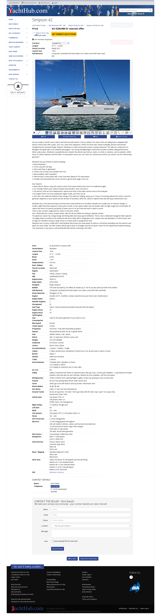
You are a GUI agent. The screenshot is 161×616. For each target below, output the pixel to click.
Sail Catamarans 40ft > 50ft (57, 25)
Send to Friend (121, 137)
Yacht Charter (14, 47)
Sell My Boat (14, 3)
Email (46, 515)
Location (44, 526)
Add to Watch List (69, 137)
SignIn (55, 3)
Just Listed (14, 580)
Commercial (13, 38)
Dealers (84, 572)
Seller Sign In (144, 608)
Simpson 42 (95, 25)
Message (44, 531)
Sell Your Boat (14, 33)
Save (46, 541)
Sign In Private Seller (89, 589)
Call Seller (121, 37)
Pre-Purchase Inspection (42, 39)
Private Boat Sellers (88, 587)
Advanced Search (135, 13)
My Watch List (15, 589)
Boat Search (13, 24)
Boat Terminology (52, 582)
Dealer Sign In (86, 575)
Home (11, 19)
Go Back (72, 559)
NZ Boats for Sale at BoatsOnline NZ (23, 602)
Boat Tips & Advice (16, 61)
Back (95, 137)
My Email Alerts (16, 592)
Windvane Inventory (57, 472)
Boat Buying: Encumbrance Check (22, 594)
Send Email (57, 549)
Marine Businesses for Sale (56, 584)
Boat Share (13, 51)
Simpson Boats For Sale (75, 25)
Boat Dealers (14, 74)
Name (45, 509)
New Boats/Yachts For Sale (20, 572)
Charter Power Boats (54, 575)
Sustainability (14, 70)
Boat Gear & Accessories (19, 587)
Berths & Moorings (16, 42)
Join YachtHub (86, 577)
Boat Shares (51, 587)
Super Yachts (15, 577)
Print (43, 137)
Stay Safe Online (87, 597)
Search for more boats (88, 559)
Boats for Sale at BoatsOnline (21, 599)
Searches (28, 3)
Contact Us (13, 79)
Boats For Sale (14, 29)
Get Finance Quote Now (64, 34)
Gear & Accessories (16, 56)
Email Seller (121, 30)
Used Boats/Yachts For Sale (20, 575)
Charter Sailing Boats (54, 572)
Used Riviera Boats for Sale (56, 589)
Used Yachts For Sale (38, 25)
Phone (45, 520)
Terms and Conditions (89, 599)
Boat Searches (16, 584)
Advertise (12, 65)
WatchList (44, 3)
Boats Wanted (87, 592)
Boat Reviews (86, 584)
